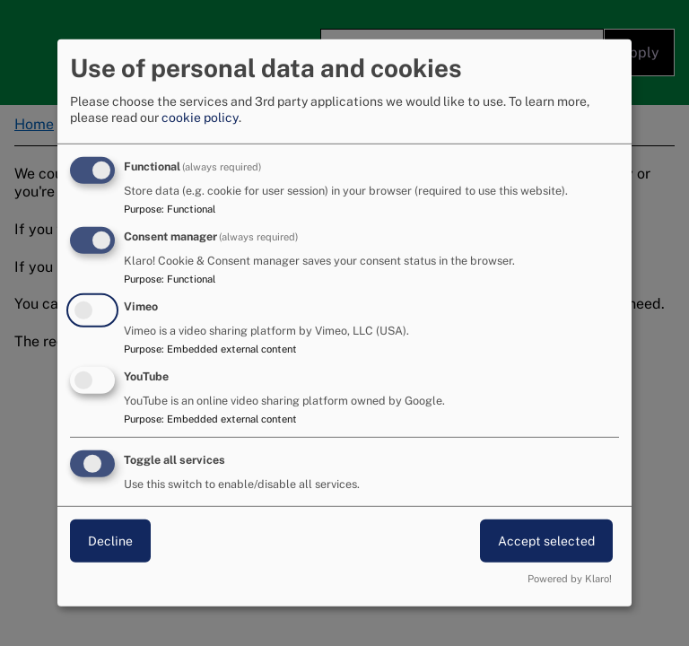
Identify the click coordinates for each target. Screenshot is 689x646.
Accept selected (546, 540)
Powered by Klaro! (570, 578)
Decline (110, 540)
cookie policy (200, 117)
